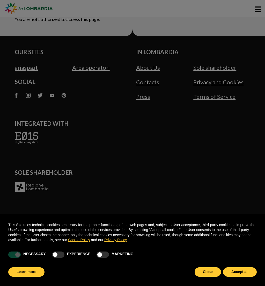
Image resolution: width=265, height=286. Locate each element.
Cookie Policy (79, 240)
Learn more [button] (26, 272)
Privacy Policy (115, 240)
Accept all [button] (239, 272)
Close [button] (208, 272)
